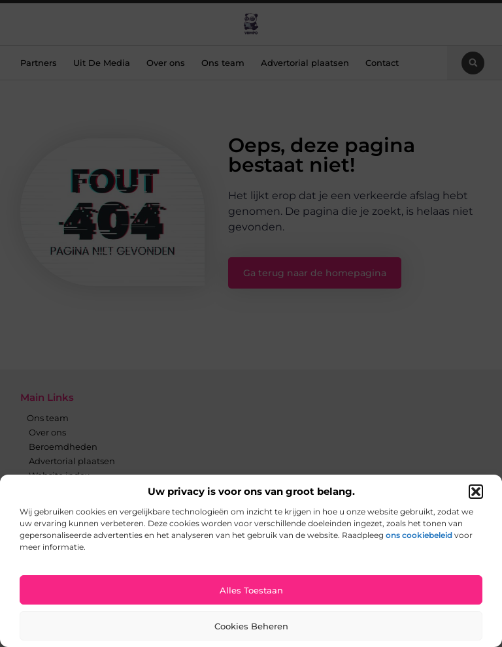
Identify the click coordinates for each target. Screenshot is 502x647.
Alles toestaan (251, 590)
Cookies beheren (251, 626)
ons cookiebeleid (419, 535)
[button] (475, 491)
